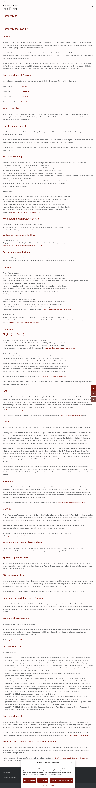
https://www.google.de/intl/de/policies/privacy (21, 536)
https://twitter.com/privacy (14, 410)
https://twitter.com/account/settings (71, 415)
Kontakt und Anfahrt (9, 777)
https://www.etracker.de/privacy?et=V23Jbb (57, 309)
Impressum (52, 785)
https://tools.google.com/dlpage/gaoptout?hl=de (25, 212)
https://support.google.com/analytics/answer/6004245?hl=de (22, 245)
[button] (72, 763)
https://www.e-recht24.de (16, 640)
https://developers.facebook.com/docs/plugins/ (60, 348)
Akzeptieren (29, 780)
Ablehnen (42, 780)
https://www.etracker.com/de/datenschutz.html (24, 322)
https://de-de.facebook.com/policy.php (54, 376)
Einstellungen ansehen (61, 780)
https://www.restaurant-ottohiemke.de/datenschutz (70, 758)
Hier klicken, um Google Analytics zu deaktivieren (19, 235)
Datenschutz (45, 785)
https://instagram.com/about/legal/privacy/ (71, 502)
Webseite (25, 86)
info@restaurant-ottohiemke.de (79, 735)
